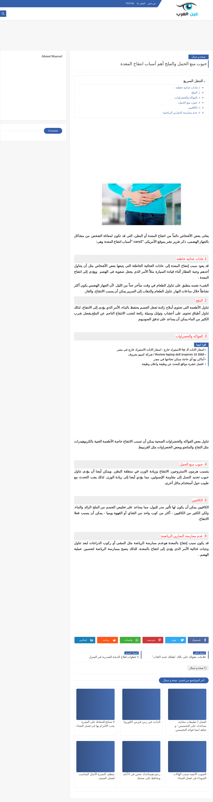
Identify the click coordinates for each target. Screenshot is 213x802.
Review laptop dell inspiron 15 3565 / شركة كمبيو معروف (166, 354)
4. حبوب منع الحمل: (189, 102)
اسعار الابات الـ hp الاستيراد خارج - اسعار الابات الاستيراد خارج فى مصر (160, 349)
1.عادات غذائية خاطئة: (187, 87)
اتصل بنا (141, 3)
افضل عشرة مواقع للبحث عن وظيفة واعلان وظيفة (173, 364)
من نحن (152, 3)
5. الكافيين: (194, 107)
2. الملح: (195, 92)
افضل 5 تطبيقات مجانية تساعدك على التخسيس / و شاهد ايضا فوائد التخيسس (190, 725)
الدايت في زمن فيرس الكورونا (142, 721)
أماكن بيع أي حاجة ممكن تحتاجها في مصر (179, 359)
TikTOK (130, 3)
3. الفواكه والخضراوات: (187, 97)
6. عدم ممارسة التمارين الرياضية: (181, 112)
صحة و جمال (199, 56)
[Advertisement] (106, 36)
